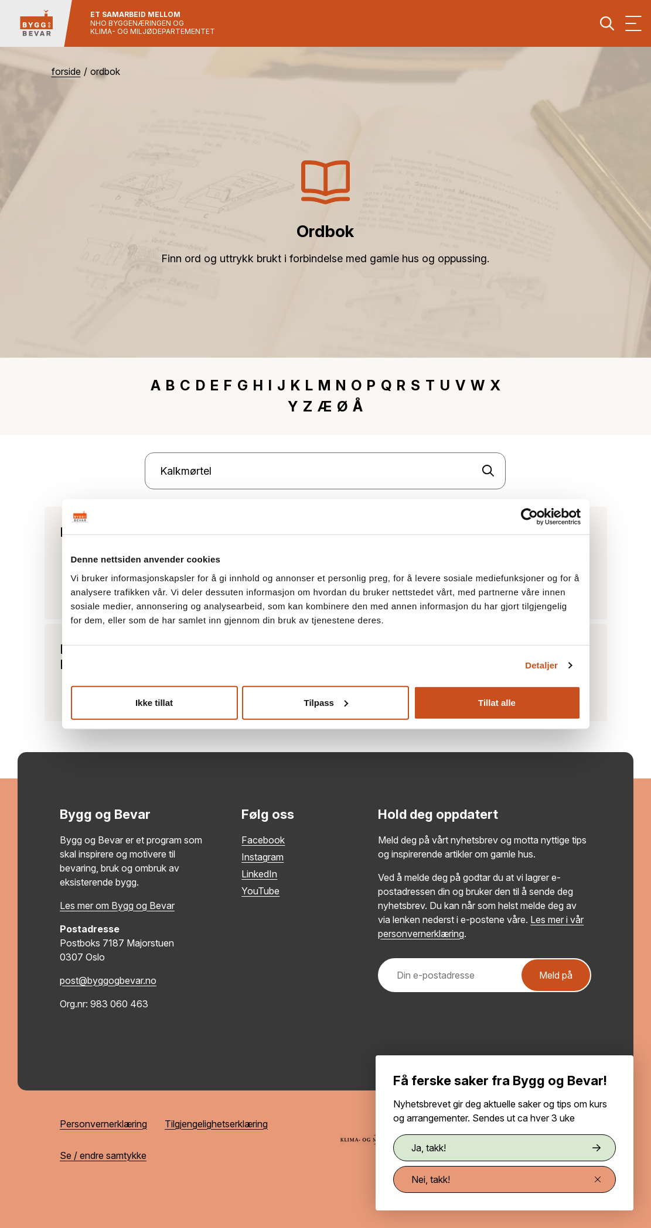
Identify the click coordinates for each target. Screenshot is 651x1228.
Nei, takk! (506, 1179)
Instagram (262, 857)
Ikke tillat (154, 702)
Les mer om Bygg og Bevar (117, 905)
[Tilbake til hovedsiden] (36, 23)
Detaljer (541, 665)
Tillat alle (497, 702)
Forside (66, 71)
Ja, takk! (506, 1148)
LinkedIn (259, 874)
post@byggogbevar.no (108, 980)
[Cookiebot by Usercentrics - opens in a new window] (529, 517)
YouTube (260, 891)
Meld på (555, 975)
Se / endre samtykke (103, 1155)
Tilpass (326, 702)
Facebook (263, 840)
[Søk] (488, 470)
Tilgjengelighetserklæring (216, 1124)
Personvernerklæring (103, 1124)
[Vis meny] (633, 23)
